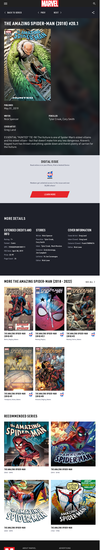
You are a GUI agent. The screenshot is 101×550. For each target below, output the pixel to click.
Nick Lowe (46, 260)
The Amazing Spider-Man (14, 469)
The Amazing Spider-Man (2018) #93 (14, 335)
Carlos (74, 339)
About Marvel (29, 548)
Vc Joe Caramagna (51, 256)
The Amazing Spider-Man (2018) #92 (77, 335)
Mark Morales (56, 246)
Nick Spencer (11, 119)
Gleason (38, 399)
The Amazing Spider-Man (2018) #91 (14, 395)
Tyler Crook (55, 119)
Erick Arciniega (49, 250)
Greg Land (10, 129)
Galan (14, 399)
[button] (4, 3)
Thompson (7, 399)
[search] (94, 4)
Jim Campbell (41, 253)
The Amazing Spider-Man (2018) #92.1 (46, 335)
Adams (16, 339)
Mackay (37, 339)
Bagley (11, 339)
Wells (6, 339)
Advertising (65, 548)
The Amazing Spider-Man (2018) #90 (46, 395)
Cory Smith (68, 119)
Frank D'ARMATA (88, 243)
